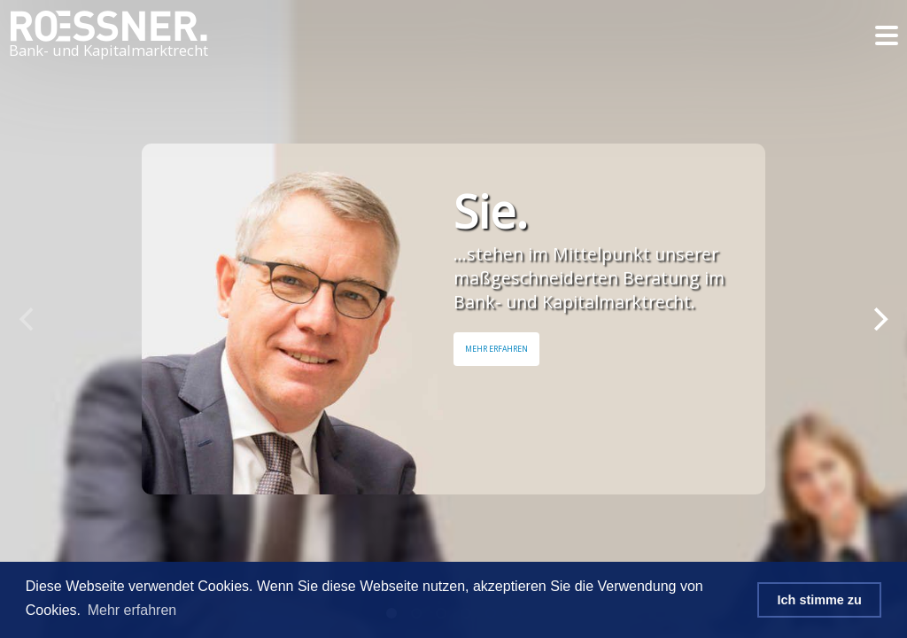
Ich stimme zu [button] (820, 600)
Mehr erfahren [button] (132, 610)
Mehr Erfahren (496, 349)
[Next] (878, 319)
